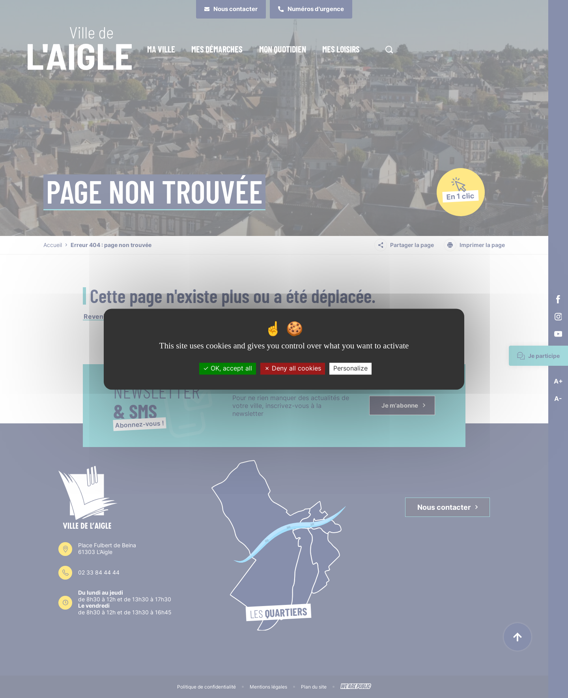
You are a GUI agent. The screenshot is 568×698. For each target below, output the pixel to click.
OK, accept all (227, 368)
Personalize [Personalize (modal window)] (350, 368)
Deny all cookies (292, 368)
